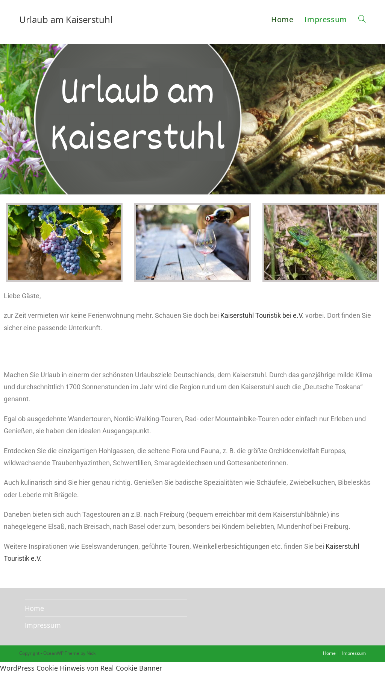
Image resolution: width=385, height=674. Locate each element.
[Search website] (362, 19)
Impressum (43, 625)
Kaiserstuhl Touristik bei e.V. (262, 315)
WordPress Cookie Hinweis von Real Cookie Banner (81, 667)
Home (34, 608)
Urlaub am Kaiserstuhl (65, 19)
